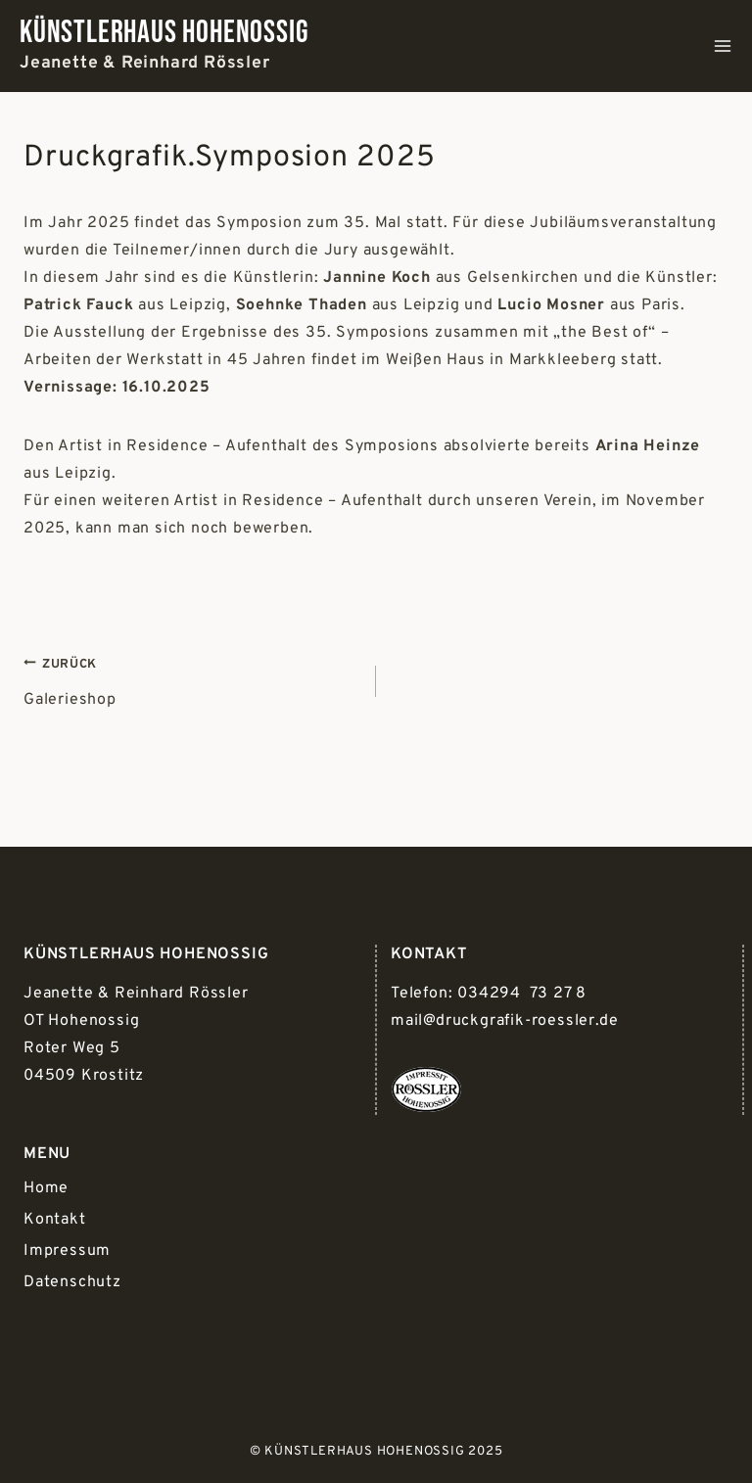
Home (46, 1188)
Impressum (67, 1251)
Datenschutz (72, 1282)
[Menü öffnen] (722, 46)
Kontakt (55, 1219)
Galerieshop (192, 680)
